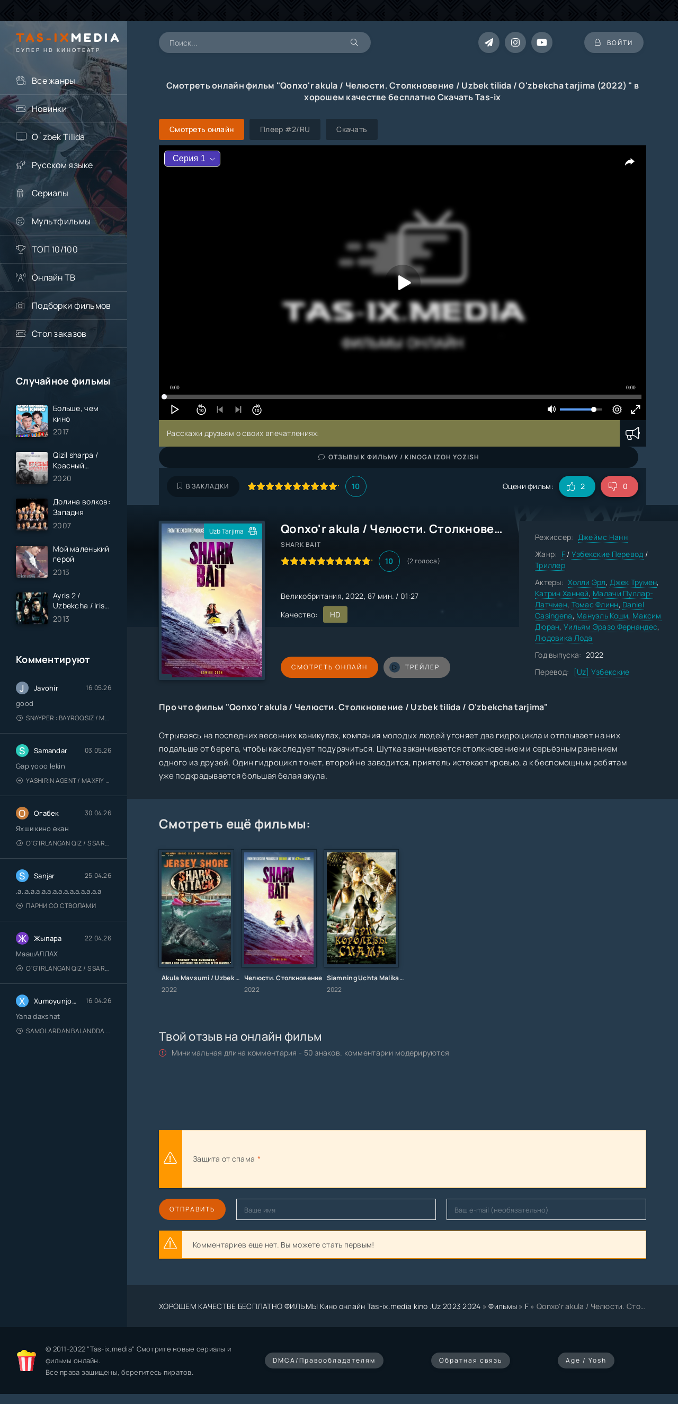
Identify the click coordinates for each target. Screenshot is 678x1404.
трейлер (414, 667)
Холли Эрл (587, 582)
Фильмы (502, 1306)
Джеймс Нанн (603, 537)
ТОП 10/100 (55, 249)
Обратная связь (470, 1360)
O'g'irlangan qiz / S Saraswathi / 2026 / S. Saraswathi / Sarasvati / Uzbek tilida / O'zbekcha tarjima (63, 843)
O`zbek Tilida (58, 137)
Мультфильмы (61, 221)
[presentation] (379, 1159)
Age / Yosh (586, 1360)
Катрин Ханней (562, 593)
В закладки (203, 486)
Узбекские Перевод (608, 554)
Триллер (550, 565)
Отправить (192, 1209)
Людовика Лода (564, 638)
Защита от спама (224, 1159)
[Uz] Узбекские (602, 672)
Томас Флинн (595, 604)
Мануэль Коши (602, 616)
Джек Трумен (633, 582)
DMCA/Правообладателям (324, 1360)
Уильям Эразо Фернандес (610, 627)
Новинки (49, 109)
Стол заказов (59, 333)
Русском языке (62, 165)
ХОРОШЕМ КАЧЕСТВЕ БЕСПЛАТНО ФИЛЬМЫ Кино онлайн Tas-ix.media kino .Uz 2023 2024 (320, 1306)
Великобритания (311, 596)
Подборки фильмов (71, 305)
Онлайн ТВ (54, 277)
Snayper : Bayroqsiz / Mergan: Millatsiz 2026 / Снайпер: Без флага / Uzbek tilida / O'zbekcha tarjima (63, 717)
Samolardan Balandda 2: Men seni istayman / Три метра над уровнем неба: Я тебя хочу (63, 1030)
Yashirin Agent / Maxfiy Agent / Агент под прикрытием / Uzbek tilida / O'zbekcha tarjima (63, 780)
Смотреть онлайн (329, 667)
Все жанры (54, 80)
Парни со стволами (56, 905)
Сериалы (50, 193)
